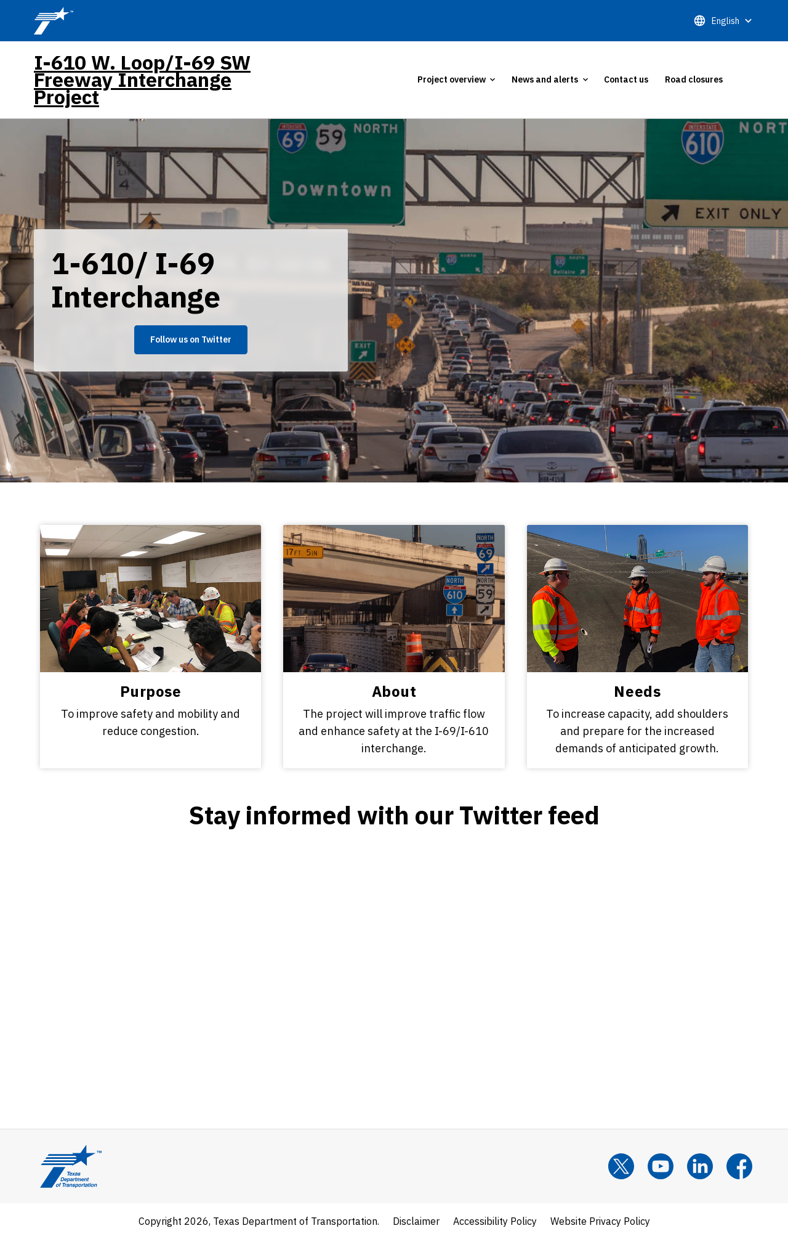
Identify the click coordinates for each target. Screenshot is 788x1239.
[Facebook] (739, 1166)
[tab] (456, 79)
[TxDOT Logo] (53, 21)
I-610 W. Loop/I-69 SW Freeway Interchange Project (142, 79)
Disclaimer (416, 1221)
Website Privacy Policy (600, 1221)
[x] (621, 1166)
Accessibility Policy (495, 1221)
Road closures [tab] (694, 79)
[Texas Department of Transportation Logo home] (71, 1166)
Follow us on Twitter (190, 339)
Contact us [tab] (626, 79)
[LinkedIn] (700, 1166)
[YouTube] (660, 1166)
